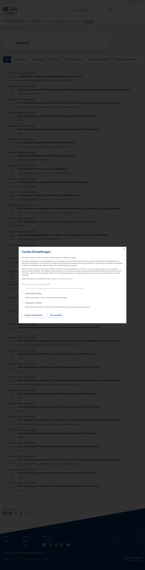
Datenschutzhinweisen (66, 279)
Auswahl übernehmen (33, 315)
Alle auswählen (56, 315)
